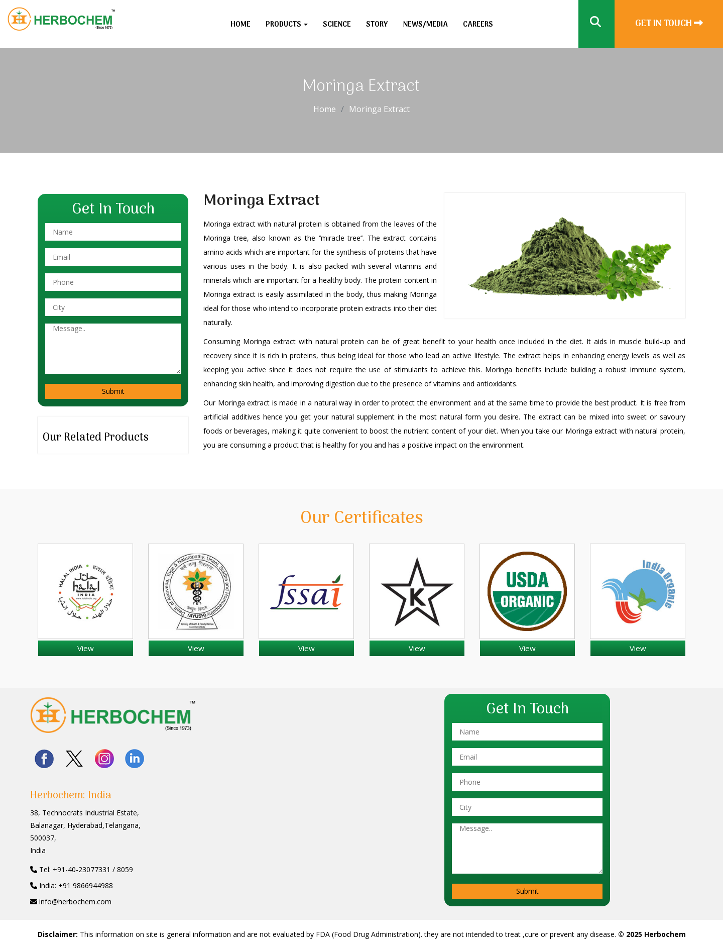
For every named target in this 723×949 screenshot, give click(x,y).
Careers (478, 25)
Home (240, 25)
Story (377, 25)
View (85, 648)
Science (337, 25)
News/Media (425, 25)
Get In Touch (669, 24)
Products (287, 25)
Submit (113, 391)
